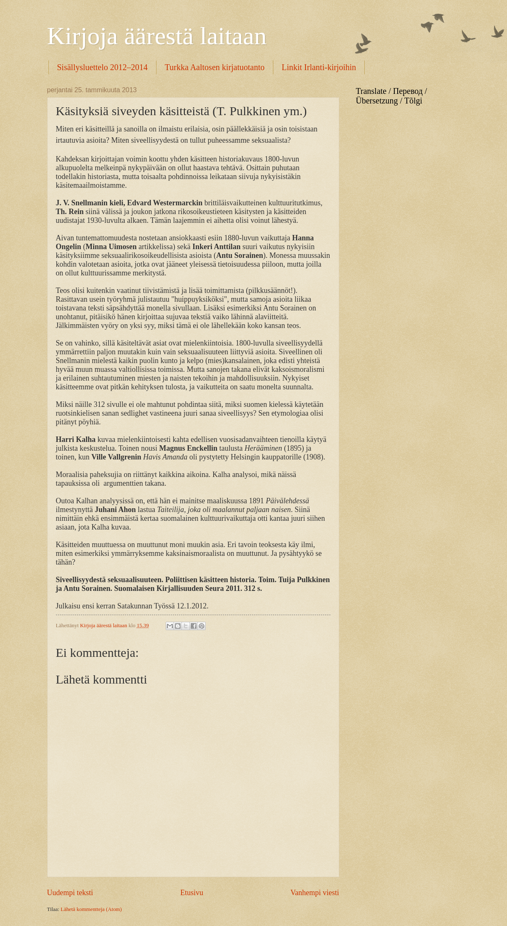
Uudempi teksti (70, 892)
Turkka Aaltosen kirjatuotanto (215, 67)
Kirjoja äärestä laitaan (157, 36)
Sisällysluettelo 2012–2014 (102, 67)
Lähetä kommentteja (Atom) (91, 909)
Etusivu (191, 892)
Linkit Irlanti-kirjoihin (319, 67)
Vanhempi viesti (314, 892)
